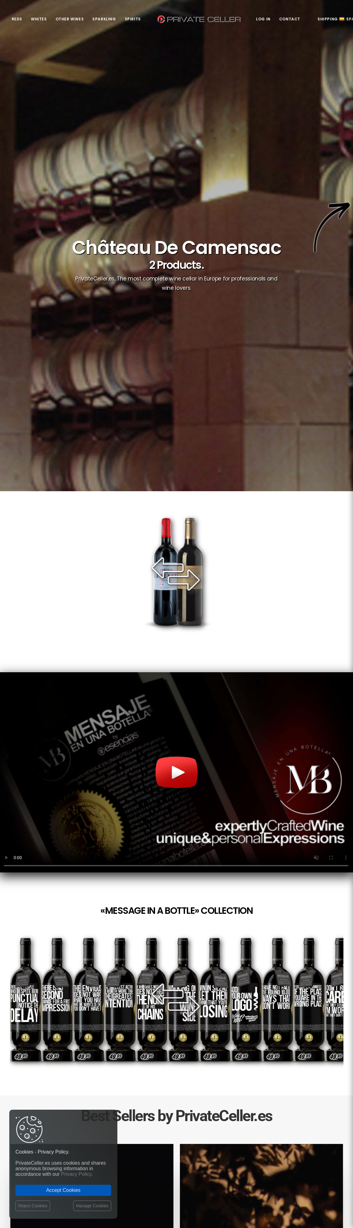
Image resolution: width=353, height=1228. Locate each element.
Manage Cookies (92, 1205)
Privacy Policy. (77, 1174)
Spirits (133, 19)
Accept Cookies (63, 1190)
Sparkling (104, 19)
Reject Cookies (32, 1205)
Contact (289, 19)
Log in (263, 19)
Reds (17, 19)
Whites (39, 19)
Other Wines (70, 19)
